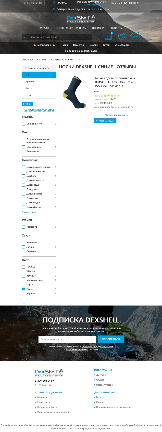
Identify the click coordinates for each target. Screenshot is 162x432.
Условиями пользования (77, 349)
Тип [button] (24, 132)
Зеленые (31, 276)
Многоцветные (34, 280)
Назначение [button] (30, 160)
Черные (30, 294)
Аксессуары (122, 45)
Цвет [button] (25, 260)
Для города (32, 185)
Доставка (101, 375)
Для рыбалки (33, 207)
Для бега (31, 176)
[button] (91, 4)
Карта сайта (43, 402)
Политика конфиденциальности (113, 407)
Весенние (31, 242)
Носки (64, 45)
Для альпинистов (35, 171)
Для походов (33, 203)
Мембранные (33, 147)
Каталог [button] (44, 28)
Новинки (98, 28)
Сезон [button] (26, 235)
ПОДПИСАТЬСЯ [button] (111, 339)
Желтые (30, 271)
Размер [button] (27, 220)
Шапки (94, 45)
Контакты (116, 28)
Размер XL (31, 227)
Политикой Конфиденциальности (97, 347)
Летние (30, 247)
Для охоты (32, 198)
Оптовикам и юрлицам (71, 28)
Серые (29, 285)
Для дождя (32, 189)
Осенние (31, 251)
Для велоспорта (35, 180)
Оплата (100, 380)
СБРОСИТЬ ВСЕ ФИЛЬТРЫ (39, 110)
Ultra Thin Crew (34, 124)
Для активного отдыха (38, 167)
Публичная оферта (47, 407)
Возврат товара (104, 385)
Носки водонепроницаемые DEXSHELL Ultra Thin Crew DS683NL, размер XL (115, 82)
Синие (29, 289)
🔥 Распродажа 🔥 (44, 45)
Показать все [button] (29, 212)
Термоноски (32, 151)
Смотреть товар (105, 121)
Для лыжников (34, 194)
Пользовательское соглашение (53, 412)
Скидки (100, 402)
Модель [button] (27, 116)
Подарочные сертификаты (81, 51)
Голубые (30, 267)
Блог (98, 397)
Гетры (106, 45)
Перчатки (79, 45)
